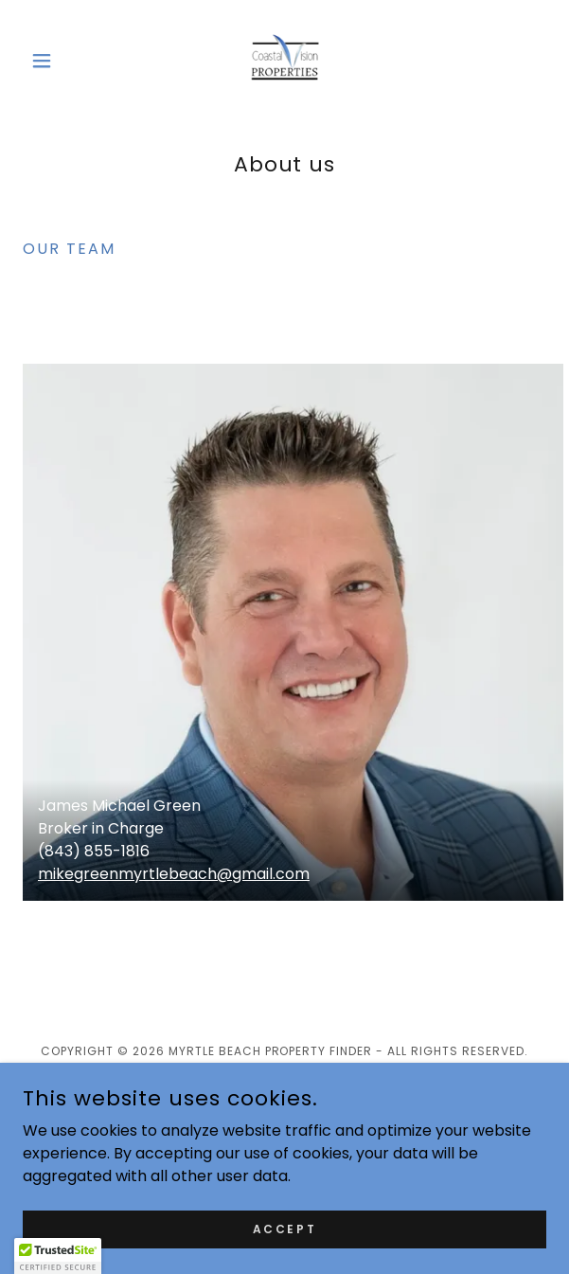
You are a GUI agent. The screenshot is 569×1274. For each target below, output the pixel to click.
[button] (62, 61)
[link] (285, 61)
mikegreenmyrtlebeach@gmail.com (174, 874)
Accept (284, 1228)
